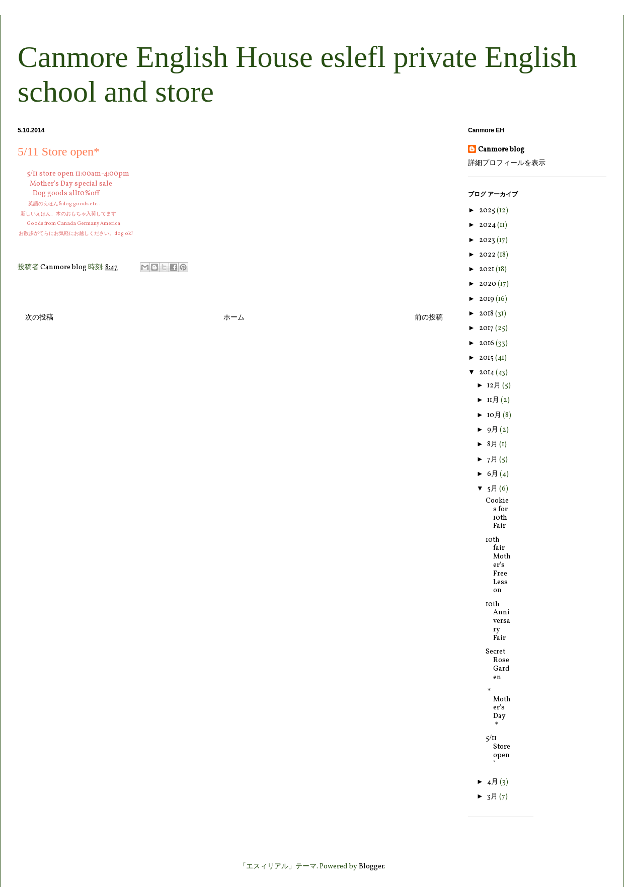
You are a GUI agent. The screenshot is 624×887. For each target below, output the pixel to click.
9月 (493, 430)
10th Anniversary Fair (498, 621)
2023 (488, 240)
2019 (487, 299)
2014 (487, 372)
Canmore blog (501, 149)
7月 (493, 459)
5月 (493, 489)
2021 (487, 269)
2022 (488, 255)
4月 (493, 782)
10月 (495, 415)
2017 (487, 328)
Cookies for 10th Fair (497, 513)
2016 (487, 343)
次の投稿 (39, 317)
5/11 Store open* (498, 751)
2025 (488, 210)
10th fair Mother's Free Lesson (498, 565)
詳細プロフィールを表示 (506, 163)
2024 (488, 225)
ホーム (234, 317)
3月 (493, 796)
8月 (493, 444)
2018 (487, 313)
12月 (494, 385)
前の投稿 (429, 317)
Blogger (371, 866)
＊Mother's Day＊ (498, 708)
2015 (487, 358)
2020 (488, 284)
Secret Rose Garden (498, 664)
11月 (494, 400)
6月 (493, 474)
